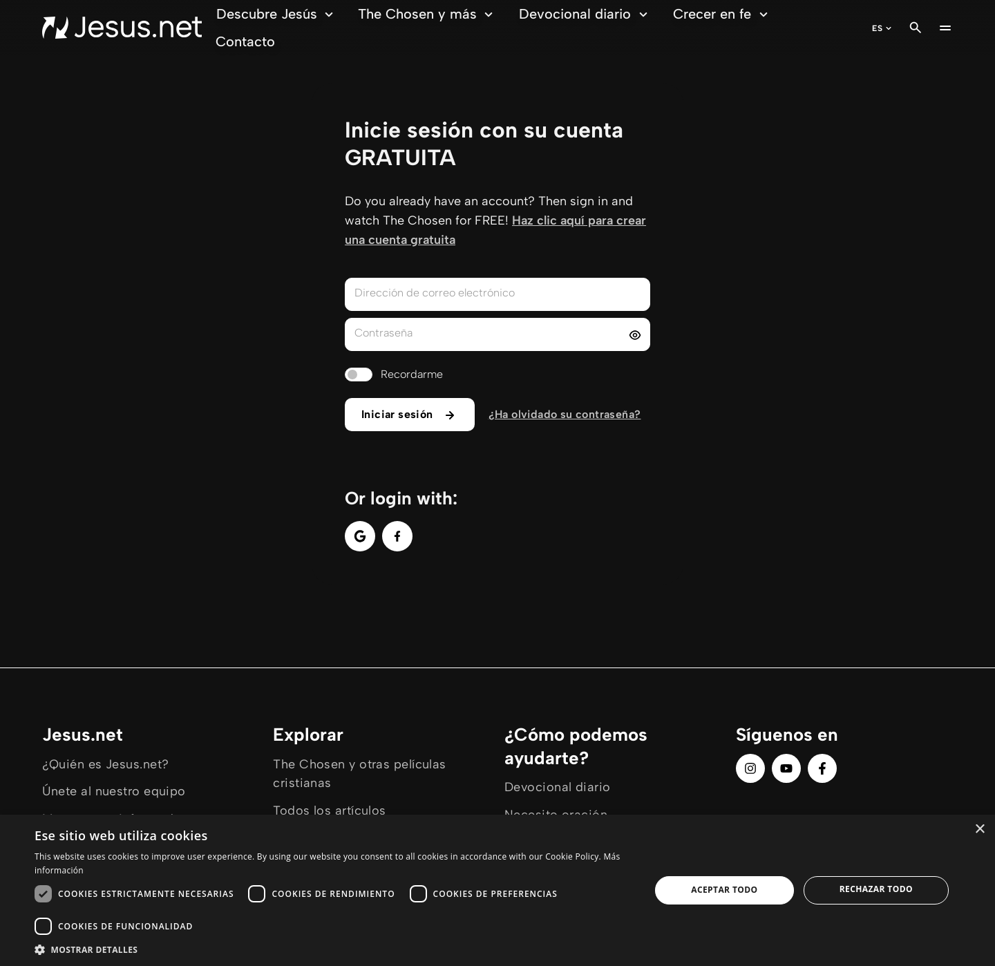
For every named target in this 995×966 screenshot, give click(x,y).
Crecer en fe (722, 14)
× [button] (979, 829)
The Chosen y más (427, 14)
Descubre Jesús (276, 14)
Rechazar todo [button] (876, 889)
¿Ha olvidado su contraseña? (565, 414)
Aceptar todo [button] (724, 890)
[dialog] (497, 890)
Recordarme (412, 374)
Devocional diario (585, 14)
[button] (333, 949)
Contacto (245, 41)
